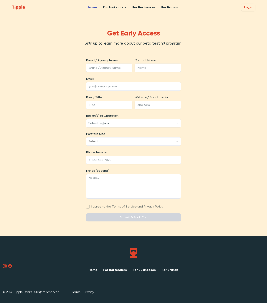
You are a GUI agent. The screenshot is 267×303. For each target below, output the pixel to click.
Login (248, 7)
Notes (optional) (97, 171)
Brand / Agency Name (102, 60)
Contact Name (145, 60)
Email (90, 79)
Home (92, 7)
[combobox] (133, 123)
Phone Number (97, 152)
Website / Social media (151, 97)
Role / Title (94, 97)
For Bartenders (114, 7)
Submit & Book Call (133, 217)
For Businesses (143, 7)
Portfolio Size (95, 134)
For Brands (169, 7)
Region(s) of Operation (102, 116)
